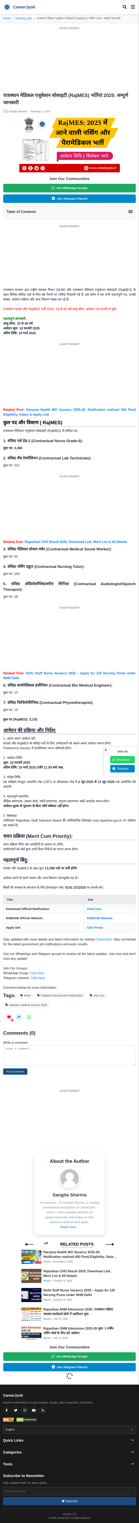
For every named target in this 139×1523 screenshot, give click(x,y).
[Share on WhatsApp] (29, 1017)
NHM (25, 995)
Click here (94, 909)
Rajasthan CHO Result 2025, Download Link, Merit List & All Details (76, 542)
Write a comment (15, 1042)
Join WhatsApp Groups (69, 188)
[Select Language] (69, 1429)
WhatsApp (121, 759)
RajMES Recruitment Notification (60, 995)
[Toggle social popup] (106, 749)
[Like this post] (8, 1017)
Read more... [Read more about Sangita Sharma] (69, 1227)
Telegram (120, 768)
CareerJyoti (19, 7)
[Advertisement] (69, 60)
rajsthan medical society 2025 (26, 1005)
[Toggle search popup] (125, 7)
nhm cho (97, 995)
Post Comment (15, 1071)
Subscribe (69, 1501)
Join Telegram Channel (70, 198)
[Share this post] (19, 1017)
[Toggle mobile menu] (133, 7)
